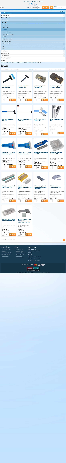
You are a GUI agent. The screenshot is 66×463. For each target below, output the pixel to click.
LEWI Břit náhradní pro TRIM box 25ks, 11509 (41, 153)
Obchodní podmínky (6, 252)
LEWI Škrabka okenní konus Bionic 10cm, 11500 (24, 86)
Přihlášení (41, 1)
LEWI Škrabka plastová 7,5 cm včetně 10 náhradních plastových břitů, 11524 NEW (24, 221)
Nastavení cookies (19, 257)
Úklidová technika (27, 62)
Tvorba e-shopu (46, 272)
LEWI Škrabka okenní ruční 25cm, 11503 (7, 119)
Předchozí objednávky (20, 252)
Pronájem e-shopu (38, 272)
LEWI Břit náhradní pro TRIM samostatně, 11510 (56, 153)
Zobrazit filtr (62, 11)
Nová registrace (19, 249)
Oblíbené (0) (35, 1)
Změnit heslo (18, 256)
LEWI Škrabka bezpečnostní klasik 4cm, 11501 (40, 86)
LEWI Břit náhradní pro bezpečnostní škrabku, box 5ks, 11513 (24, 187)
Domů (2, 62)
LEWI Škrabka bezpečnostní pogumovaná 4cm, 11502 (56, 86)
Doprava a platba (5, 254)
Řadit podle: (12, 69)
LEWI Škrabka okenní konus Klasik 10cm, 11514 (7, 86)
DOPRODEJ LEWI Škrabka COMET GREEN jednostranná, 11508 (24, 153)
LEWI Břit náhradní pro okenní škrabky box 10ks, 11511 (8, 186)
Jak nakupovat (4, 256)
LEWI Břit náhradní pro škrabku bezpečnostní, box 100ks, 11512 (8, 220)
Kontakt (3, 251)
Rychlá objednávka (5, 249)
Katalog (31, 69)
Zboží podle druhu (8, 62)
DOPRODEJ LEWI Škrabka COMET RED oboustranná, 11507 (8, 153)
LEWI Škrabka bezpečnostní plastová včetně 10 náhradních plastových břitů (40, 187)
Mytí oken (34, 62)
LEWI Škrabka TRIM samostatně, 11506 (57, 120)
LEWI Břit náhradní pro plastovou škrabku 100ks (55, 186)
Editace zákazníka (19, 254)
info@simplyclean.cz (35, 260)
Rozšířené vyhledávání (32, 7)
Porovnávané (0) (27, 1)
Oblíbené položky (19, 251)
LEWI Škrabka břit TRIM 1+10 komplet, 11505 (40, 119)
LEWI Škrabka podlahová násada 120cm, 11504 (25, 119)
